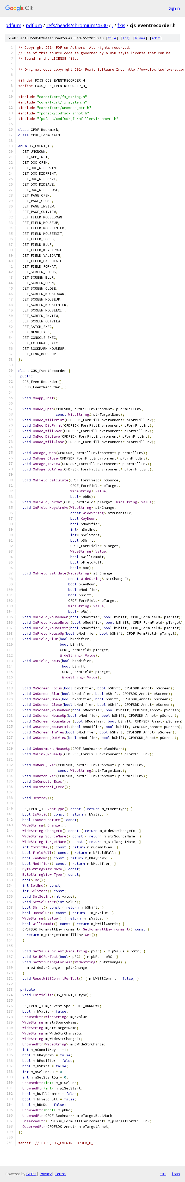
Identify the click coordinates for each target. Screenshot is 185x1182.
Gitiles (31, 1173)
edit (156, 38)
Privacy (46, 1173)
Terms (60, 1173)
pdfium (13, 25)
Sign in (174, 8)
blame (140, 38)
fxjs (121, 25)
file (112, 38)
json (175, 1173)
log (125, 38)
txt (163, 1173)
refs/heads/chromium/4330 (77, 25)
